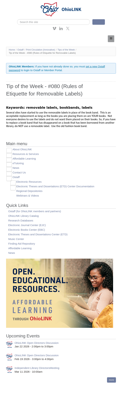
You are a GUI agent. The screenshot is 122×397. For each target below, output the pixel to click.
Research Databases (20, 220)
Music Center (16, 238)
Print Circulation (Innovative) (40, 49)
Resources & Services (25, 153)
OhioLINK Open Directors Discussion (37, 342)
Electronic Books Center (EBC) (26, 229)
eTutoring (18, 163)
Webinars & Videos (27, 195)
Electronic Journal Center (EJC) (27, 225)
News (15, 167)
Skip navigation (10, 2)
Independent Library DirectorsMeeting (37, 367)
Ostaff (20, 49)
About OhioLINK (22, 149)
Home (12, 49)
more (111, 380)
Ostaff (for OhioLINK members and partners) (34, 211)
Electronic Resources (29, 181)
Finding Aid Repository (21, 243)
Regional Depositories (29, 190)
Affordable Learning (24, 158)
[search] (53, 22)
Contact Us (19, 172)
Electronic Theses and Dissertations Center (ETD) (37, 234)
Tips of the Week (66, 49)
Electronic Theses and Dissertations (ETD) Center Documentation (55, 186)
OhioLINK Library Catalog (23, 215)
